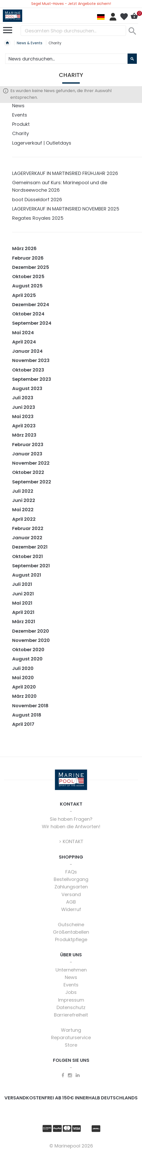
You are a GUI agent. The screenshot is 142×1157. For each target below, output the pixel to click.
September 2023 (31, 379)
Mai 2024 (23, 332)
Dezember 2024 (30, 304)
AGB (71, 902)
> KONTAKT (71, 841)
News (18, 105)
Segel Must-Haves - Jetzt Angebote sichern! (71, 3)
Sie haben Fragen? (71, 819)
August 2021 (26, 575)
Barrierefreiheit (71, 1015)
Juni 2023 (23, 407)
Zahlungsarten (71, 887)
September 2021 (31, 565)
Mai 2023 (23, 416)
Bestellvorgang (71, 879)
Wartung (71, 1030)
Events (19, 115)
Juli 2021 (22, 584)
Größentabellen (71, 932)
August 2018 (26, 715)
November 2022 (31, 463)
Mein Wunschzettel (124, 17)
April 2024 (24, 342)
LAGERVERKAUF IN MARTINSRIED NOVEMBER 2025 (65, 209)
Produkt (21, 124)
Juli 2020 (23, 668)
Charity (20, 133)
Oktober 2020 (28, 649)
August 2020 (27, 659)
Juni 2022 (23, 500)
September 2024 (31, 323)
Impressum (71, 1000)
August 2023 (27, 388)
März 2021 (23, 621)
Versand (71, 894)
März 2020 (24, 696)
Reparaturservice (71, 1037)
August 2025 (27, 285)
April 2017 (23, 724)
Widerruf (71, 909)
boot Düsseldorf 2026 (37, 199)
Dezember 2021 (30, 547)
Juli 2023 (22, 397)
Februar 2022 (27, 528)
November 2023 (31, 360)
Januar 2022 (27, 537)
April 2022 (24, 519)
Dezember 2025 (30, 267)
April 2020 (24, 687)
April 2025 (24, 295)
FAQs (71, 872)
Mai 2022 (23, 509)
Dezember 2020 (30, 631)
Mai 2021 (22, 603)
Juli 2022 (22, 491)
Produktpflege (71, 939)
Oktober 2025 (28, 276)
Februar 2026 (28, 258)
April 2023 (24, 425)
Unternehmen (71, 970)
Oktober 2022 (28, 472)
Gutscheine (71, 924)
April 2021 (23, 612)
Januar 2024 (27, 351)
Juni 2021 (23, 593)
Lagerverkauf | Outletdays (41, 143)
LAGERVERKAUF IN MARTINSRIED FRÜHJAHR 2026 (65, 173)
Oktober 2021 (27, 556)
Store (71, 1045)
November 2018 (30, 705)
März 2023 (24, 435)
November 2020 (31, 640)
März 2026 (24, 248)
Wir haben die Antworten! (71, 826)
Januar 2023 (27, 454)
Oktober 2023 (28, 370)
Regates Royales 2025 (38, 218)
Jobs (71, 992)
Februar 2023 (27, 444)
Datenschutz (71, 1007)
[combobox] (73, 30)
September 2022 (31, 482)
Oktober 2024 (28, 314)
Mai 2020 (23, 677)
